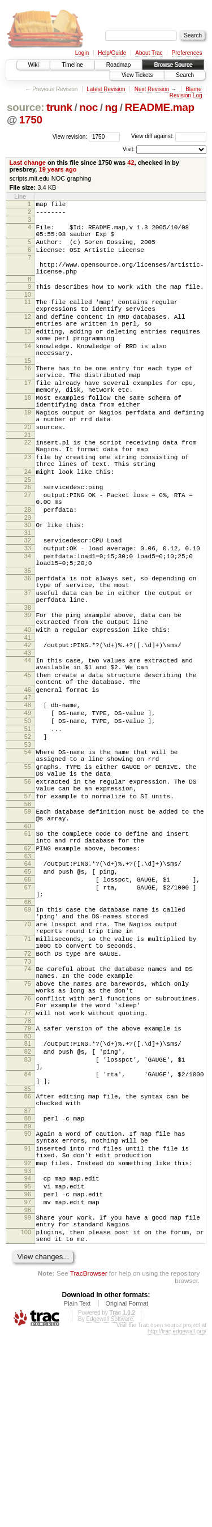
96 (27, 1375)
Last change (28, 162)
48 (27, 796)
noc (88, 107)
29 (27, 578)
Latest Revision (105, 89)
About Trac (148, 53)
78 (27, 1173)
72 (27, 1092)
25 (27, 534)
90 (27, 1303)
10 (27, 311)
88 (27, 1286)
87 (27, 1279)
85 (27, 1253)
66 (27, 1003)
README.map (159, 107)
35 (27, 640)
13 (27, 355)
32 (27, 603)
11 (27, 318)
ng (111, 107)
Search (185, 75)
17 (27, 416)
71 (27, 1074)
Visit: (129, 149)
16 (27, 398)
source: (25, 107)
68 (27, 1031)
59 (27, 923)
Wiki (33, 65)
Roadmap (118, 65)
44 (27, 743)
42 (130, 162)
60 (27, 941)
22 (27, 488)
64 (27, 984)
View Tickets (137, 75)
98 (27, 1395)
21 (27, 480)
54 (27, 852)
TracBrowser (88, 1465)
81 (27, 1198)
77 (27, 1164)
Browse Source (173, 65)
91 (27, 1321)
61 (27, 949)
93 (27, 1349)
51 (27, 825)
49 (27, 806)
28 (27, 569)
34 (27, 622)
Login (82, 53)
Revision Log (186, 95)
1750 (30, 120)
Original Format (126, 1495)
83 (27, 1217)
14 (27, 373)
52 (27, 835)
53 (27, 844)
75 (27, 1127)
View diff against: (168, 136)
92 (27, 1339)
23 (27, 506)
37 (27, 665)
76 (27, 1146)
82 (27, 1207)
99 (27, 1402)
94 (27, 1356)
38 (27, 684)
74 (27, 1109)
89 (27, 1296)
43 (27, 736)
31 (27, 595)
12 (27, 336)
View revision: (70, 136)
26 (27, 541)
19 (27, 453)
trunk (59, 107)
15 (27, 391)
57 (27, 906)
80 (27, 1190)
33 (27, 612)
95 (27, 1366)
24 (27, 524)
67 (27, 1013)
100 (26, 1420)
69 (27, 1038)
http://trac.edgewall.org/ (177, 1523)
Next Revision (152, 89)
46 (27, 779)
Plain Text (77, 1495)
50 (27, 815)
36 (27, 647)
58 (27, 916)
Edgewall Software (109, 1511)
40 (27, 709)
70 (27, 1056)
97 (27, 1385)
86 (27, 1260)
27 (27, 551)
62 (27, 967)
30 (27, 586)
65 (27, 993)
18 (27, 434)
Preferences (187, 53)
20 (27, 471)
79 (27, 1181)
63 (27, 976)
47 (27, 789)
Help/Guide (112, 53)
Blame (193, 89)
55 (27, 870)
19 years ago (58, 169)
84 (27, 1235)
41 (27, 719)
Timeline (72, 65)
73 (27, 1102)
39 (27, 691)
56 (27, 888)
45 (27, 761)
